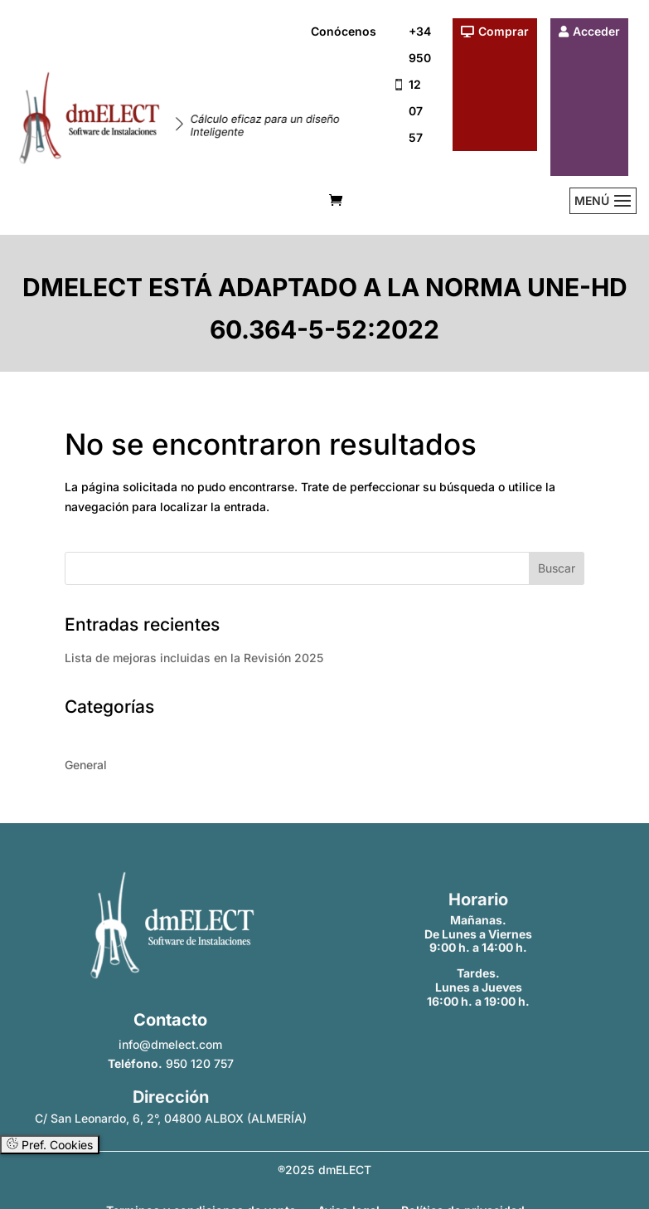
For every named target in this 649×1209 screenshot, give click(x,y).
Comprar (503, 31)
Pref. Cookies (50, 1145)
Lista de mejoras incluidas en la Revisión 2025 (194, 658)
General (86, 765)
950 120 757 (200, 1063)
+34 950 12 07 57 (420, 84)
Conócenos (343, 31)
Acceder (596, 31)
